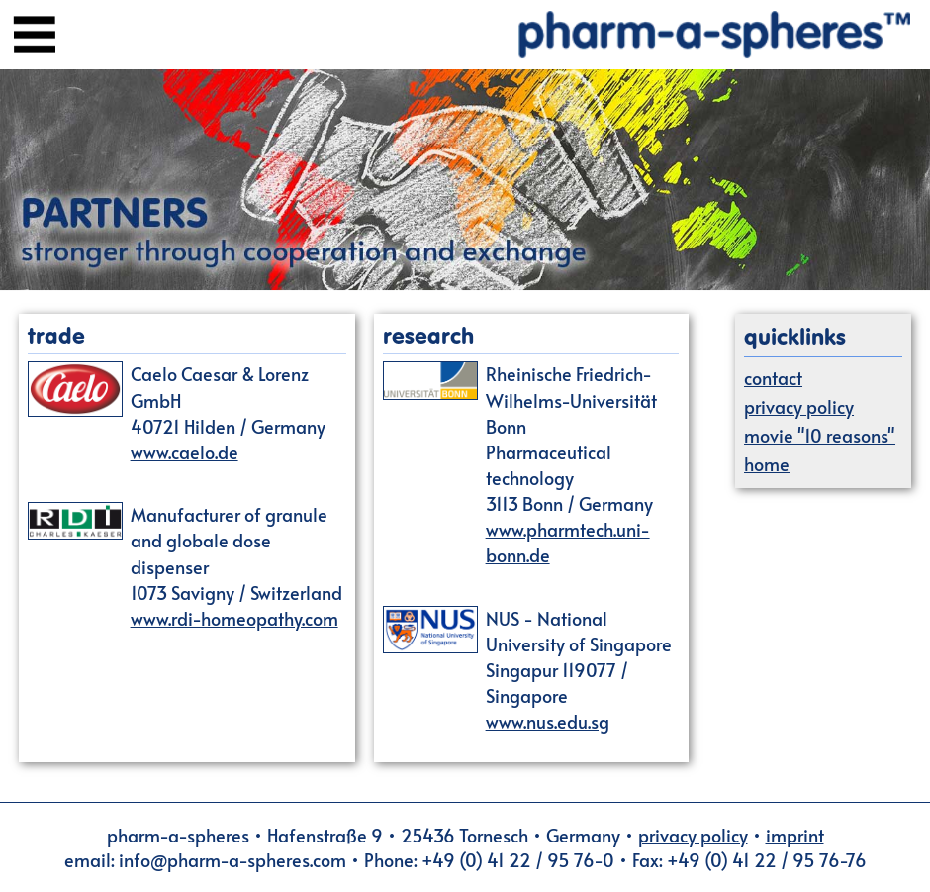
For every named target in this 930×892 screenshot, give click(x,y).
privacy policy (799, 406)
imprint (795, 835)
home (767, 463)
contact (773, 377)
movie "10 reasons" (819, 435)
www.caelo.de (184, 452)
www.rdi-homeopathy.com (234, 618)
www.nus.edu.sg (547, 721)
